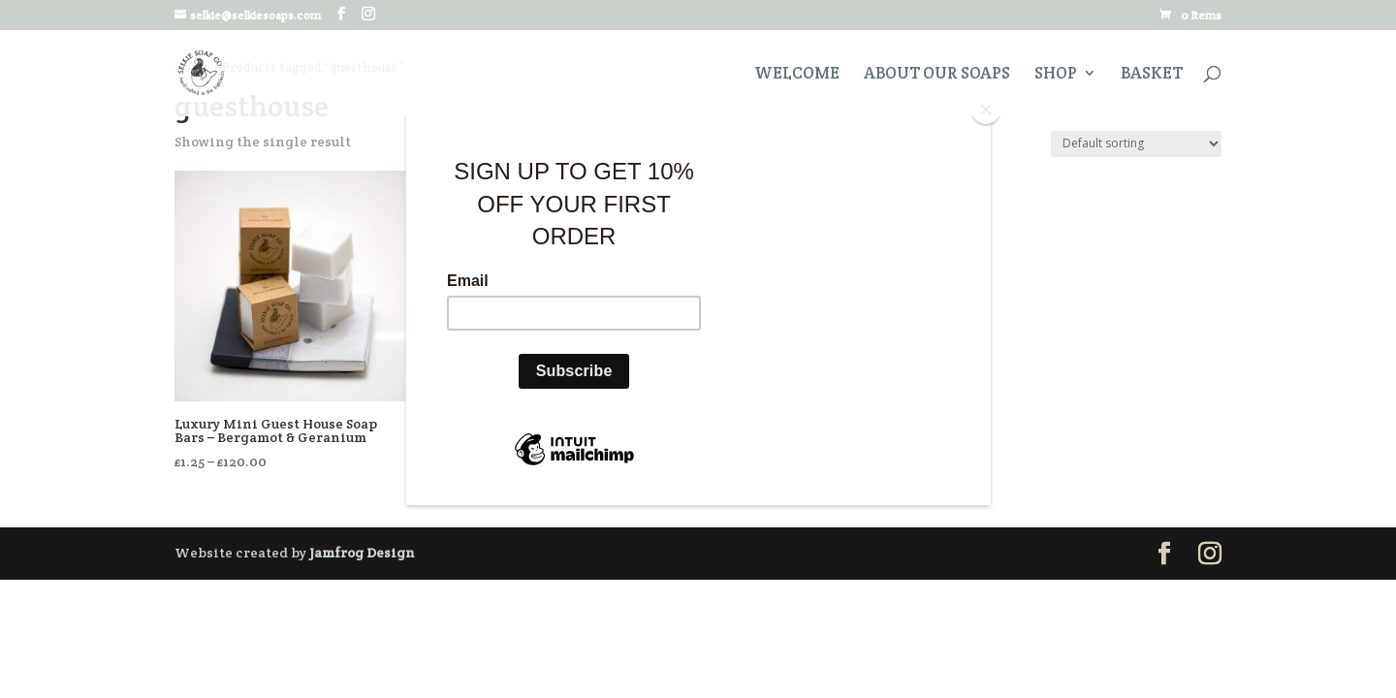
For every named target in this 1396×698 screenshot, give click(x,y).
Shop (1055, 74)
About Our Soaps (937, 74)
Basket (1152, 74)
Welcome (797, 74)
